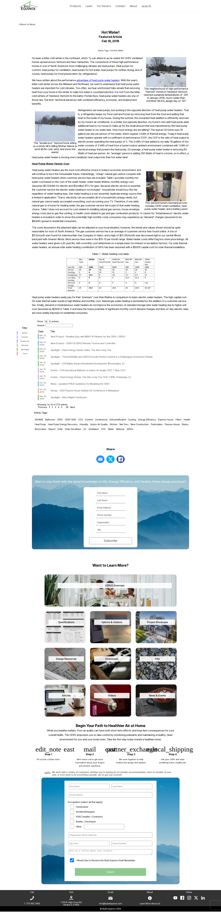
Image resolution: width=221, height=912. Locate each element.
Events (25, 337)
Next (72, 407)
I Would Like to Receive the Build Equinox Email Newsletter (105, 861)
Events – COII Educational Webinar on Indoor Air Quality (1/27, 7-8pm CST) (88, 370)
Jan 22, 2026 (43, 356)
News (25, 333)
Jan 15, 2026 (42, 363)
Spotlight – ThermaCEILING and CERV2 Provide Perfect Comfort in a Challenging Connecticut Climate (102, 357)
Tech (25, 353)
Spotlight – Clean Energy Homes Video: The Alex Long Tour (81, 350)
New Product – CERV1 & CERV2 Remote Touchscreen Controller (83, 343)
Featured (25, 341)
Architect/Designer (85, 811)
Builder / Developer (86, 821)
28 (67, 407)
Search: (55, 325)
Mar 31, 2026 (42, 336)
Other (79, 826)
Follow (189, 892)
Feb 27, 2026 (42, 343)
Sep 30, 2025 (43, 397)
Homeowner (82, 807)
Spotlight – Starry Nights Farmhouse (69, 397)
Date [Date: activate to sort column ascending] (40, 331)
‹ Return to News (26, 24)
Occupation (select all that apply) (85, 802)
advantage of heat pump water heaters (98, 80)
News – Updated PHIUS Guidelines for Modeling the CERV (80, 384)
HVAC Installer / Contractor (89, 816)
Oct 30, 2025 (43, 383)
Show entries (48, 321)
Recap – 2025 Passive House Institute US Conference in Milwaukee (85, 390)
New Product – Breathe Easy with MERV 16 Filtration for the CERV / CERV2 (88, 336)
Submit (110, 872)
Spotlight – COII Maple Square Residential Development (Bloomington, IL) (88, 363)
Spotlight (25, 349)
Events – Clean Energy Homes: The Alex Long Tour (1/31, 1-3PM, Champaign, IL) (91, 377)
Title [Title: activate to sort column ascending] (52, 331)
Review (24, 345)
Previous (42, 407)
